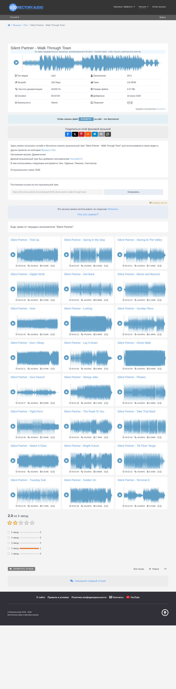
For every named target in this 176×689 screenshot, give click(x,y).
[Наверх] (158, 653)
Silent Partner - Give (23, 308)
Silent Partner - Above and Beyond (138, 274)
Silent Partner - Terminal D (133, 480)
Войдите (86, 119)
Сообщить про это (158, 203)
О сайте (40, 636)
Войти (163, 17)
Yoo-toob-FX (160, 109)
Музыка (45, 150)
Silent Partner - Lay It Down (81, 342)
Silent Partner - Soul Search (28, 377)
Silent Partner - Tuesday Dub (28, 480)
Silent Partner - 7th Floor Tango (136, 445)
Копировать (132, 191)
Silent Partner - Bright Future (81, 445)
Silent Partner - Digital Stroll (27, 274)
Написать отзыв (21, 607)
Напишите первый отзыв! (88, 619)
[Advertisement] (88, 529)
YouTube (135, 636)
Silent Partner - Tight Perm (27, 411)
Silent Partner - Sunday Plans (135, 308)
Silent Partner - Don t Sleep (27, 342)
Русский (13, 17)
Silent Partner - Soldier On (80, 480)
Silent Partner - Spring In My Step (84, 239)
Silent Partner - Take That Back (136, 411)
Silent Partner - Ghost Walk (134, 342)
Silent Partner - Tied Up (25, 239)
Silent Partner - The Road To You (84, 411)
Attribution (113, 209)
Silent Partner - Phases (131, 377)
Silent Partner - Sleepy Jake (81, 377)
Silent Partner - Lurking (78, 308)
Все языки (139, 607)
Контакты (118, 636)
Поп (53, 150)
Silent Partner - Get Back (79, 274)
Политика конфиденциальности (89, 636)
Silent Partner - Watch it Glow (29, 445)
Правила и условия (58, 636)
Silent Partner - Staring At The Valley (139, 239)
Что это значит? (88, 214)
